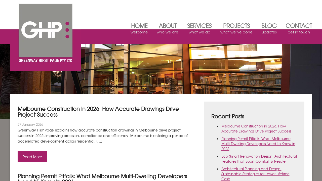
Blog (269, 29)
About (167, 29)
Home (139, 29)
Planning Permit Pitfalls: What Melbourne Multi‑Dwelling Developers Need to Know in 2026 (258, 143)
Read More (32, 156)
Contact (299, 29)
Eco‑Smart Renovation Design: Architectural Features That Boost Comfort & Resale (259, 159)
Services (199, 29)
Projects (236, 29)
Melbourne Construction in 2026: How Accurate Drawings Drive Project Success (256, 128)
